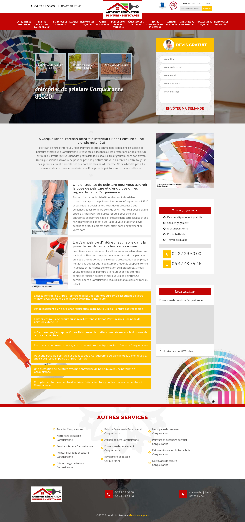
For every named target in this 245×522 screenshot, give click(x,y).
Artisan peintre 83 (171, 23)
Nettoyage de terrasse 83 (221, 23)
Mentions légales (139, 515)
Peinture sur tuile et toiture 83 (118, 25)
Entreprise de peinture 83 (24, 23)
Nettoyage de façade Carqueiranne (67, 438)
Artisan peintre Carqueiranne (120, 440)
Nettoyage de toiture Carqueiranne (162, 463)
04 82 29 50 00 (43, 6)
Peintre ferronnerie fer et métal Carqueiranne (121, 431)
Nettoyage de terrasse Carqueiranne (163, 431)
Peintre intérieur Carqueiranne (73, 446)
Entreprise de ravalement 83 (186, 23)
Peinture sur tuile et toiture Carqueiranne (71, 454)
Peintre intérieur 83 (102, 23)
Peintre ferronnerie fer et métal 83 (154, 25)
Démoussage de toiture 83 (136, 23)
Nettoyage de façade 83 (87, 23)
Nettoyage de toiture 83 (60, 23)
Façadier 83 (73, 23)
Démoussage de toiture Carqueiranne (68, 465)
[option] (50, 66)
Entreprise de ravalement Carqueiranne (117, 448)
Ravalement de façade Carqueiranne (115, 459)
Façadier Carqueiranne (68, 429)
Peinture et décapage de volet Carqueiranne (167, 442)
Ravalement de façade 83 (204, 23)
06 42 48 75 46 (69, 6)
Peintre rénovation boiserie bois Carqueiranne (169, 452)
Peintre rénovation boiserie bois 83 (42, 25)
